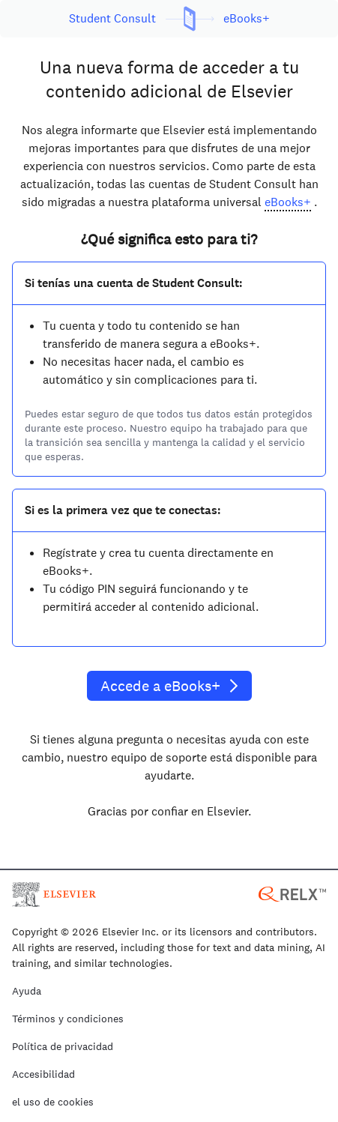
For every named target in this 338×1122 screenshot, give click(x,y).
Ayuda (26, 991)
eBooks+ (288, 202)
